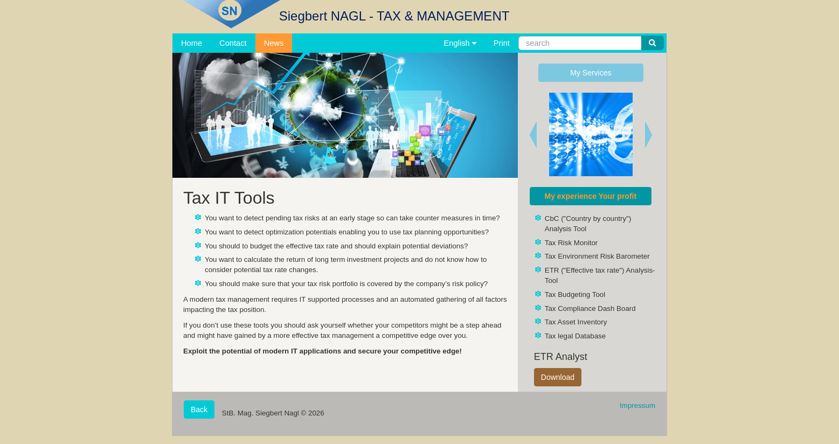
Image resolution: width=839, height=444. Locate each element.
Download (557, 377)
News (274, 43)
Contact (233, 43)
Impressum (637, 405)
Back (199, 409)
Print (502, 43)
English (460, 43)
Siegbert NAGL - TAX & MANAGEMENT (394, 16)
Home (191, 43)
